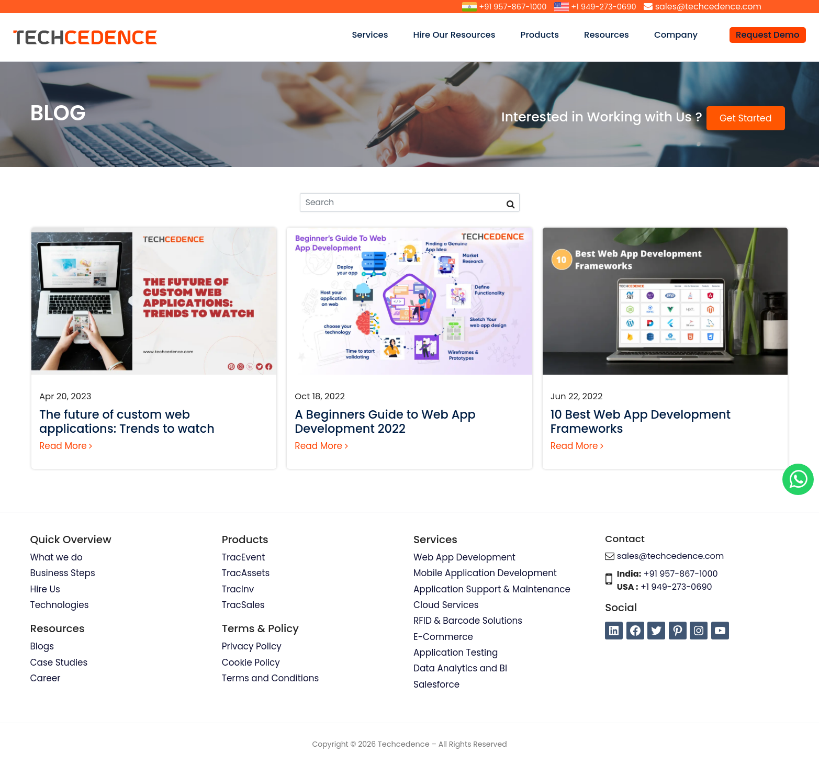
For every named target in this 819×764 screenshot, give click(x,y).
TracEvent (243, 557)
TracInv (238, 589)
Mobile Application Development (485, 573)
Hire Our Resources (460, 35)
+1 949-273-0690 (600, 7)
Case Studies (59, 663)
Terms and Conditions (271, 678)
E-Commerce (443, 637)
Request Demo (767, 35)
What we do (56, 557)
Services (376, 35)
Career (45, 678)
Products (546, 35)
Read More (65, 446)
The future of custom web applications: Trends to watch (127, 421)
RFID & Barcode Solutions (468, 621)
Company (682, 35)
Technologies (59, 605)
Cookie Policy (251, 663)
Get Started (746, 118)
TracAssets (246, 573)
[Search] (410, 202)
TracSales (243, 605)
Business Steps (63, 573)
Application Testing (456, 653)
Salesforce (436, 685)
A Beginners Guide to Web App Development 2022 (385, 421)
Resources (612, 35)
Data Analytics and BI (460, 669)
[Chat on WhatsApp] (798, 479)
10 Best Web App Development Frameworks (641, 421)
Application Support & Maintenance (492, 589)
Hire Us (45, 589)
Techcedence (404, 745)
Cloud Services (446, 605)
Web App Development (464, 557)
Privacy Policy (252, 647)
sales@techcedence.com (708, 7)
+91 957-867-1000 (504, 7)
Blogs (42, 647)
